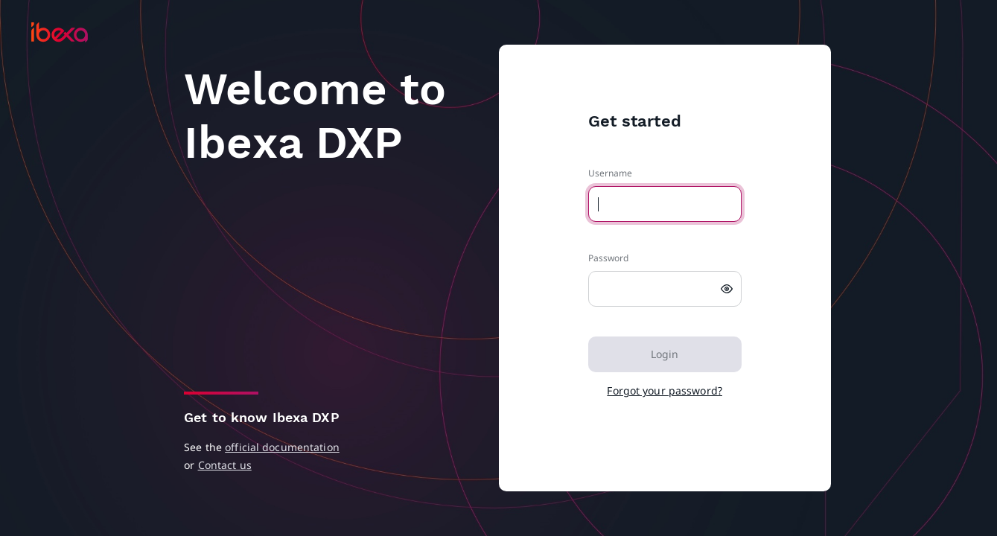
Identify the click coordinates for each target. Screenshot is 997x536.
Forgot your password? (664, 390)
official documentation (282, 447)
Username (610, 173)
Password (608, 258)
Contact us (225, 465)
